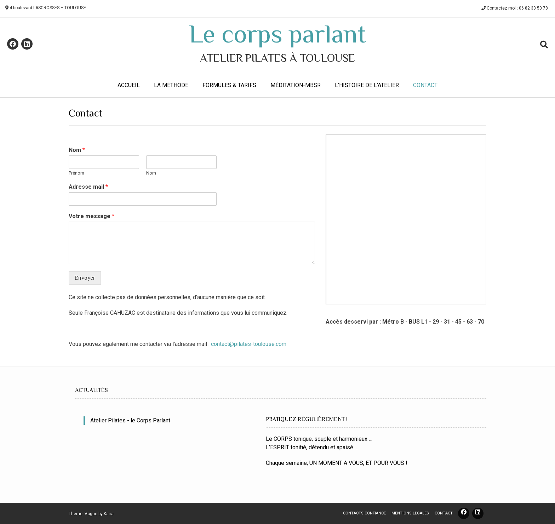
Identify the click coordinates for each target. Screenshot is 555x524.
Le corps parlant (277, 34)
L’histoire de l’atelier (367, 85)
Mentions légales (410, 513)
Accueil (129, 85)
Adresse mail (88, 186)
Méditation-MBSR (295, 85)
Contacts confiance (364, 513)
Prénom (76, 173)
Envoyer (84, 278)
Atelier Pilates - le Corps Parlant (130, 420)
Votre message (91, 216)
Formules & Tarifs (229, 85)
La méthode (171, 85)
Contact (425, 85)
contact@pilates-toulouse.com (248, 344)
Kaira (109, 513)
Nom (77, 150)
